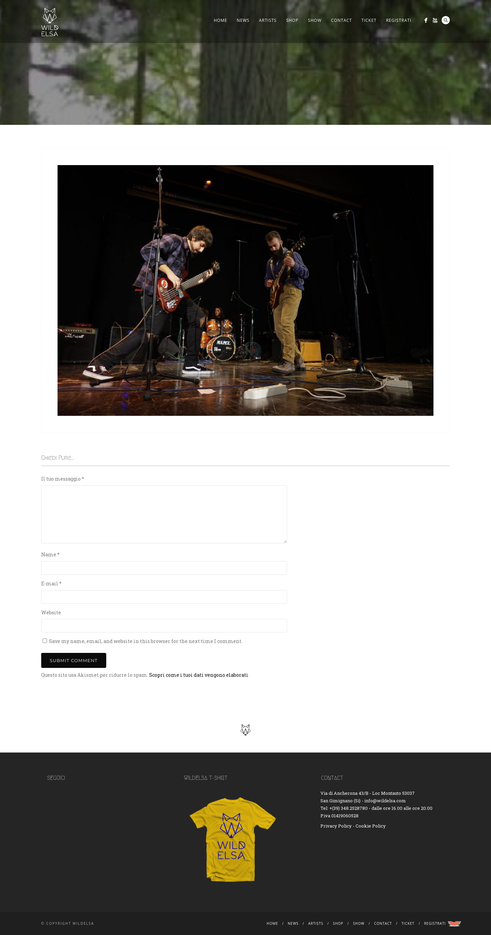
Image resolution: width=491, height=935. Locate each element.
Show (314, 20)
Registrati (398, 20)
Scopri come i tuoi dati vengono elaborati (198, 675)
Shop (292, 20)
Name (50, 554)
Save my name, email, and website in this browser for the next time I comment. (145, 641)
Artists (268, 20)
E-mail (51, 583)
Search (446, 20)
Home (220, 20)
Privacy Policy (336, 826)
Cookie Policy (370, 826)
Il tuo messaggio (62, 479)
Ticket (369, 20)
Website (51, 612)
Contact (341, 20)
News (243, 20)
